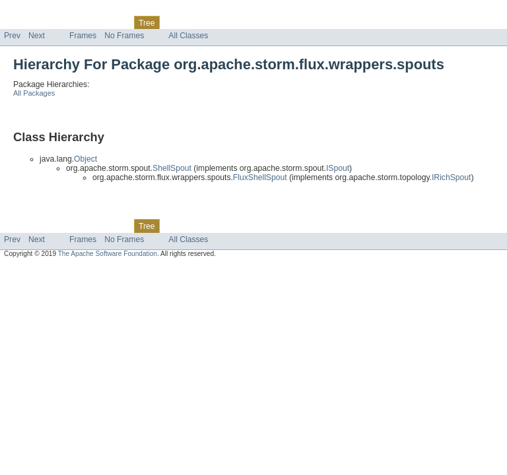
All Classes (188, 35)
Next (36, 35)
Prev (12, 35)
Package (61, 22)
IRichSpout (451, 177)
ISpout (337, 168)
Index (226, 22)
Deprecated (188, 22)
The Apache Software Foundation (107, 253)
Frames (82, 35)
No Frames (124, 35)
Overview (21, 22)
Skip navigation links (36, 11)
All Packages (34, 93)
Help (252, 22)
